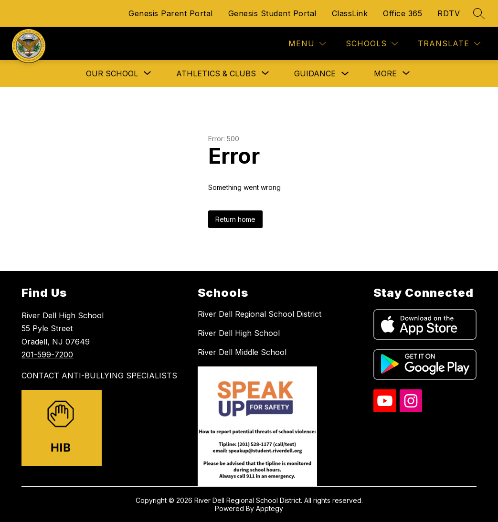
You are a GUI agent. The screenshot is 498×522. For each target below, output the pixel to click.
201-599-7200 (47, 354)
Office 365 (402, 13)
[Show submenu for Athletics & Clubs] (216, 73)
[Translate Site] (449, 44)
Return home (235, 219)
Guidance (315, 73)
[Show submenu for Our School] (112, 73)
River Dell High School (239, 333)
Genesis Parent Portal (170, 13)
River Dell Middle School (242, 352)
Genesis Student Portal (272, 13)
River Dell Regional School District (259, 314)
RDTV (448, 13)
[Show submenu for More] (385, 73)
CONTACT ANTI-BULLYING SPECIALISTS (99, 375)
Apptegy (269, 508)
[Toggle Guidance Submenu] (345, 73)
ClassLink (350, 13)
